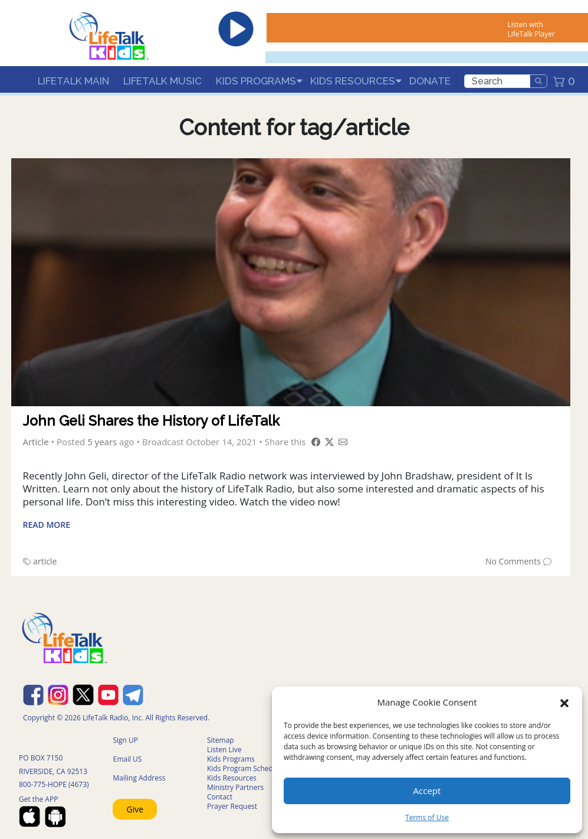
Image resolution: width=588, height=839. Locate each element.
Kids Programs (256, 81)
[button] (564, 702)
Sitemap (220, 740)
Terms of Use (427, 817)
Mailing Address (139, 778)
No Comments (513, 561)
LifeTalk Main (73, 81)
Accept (427, 790)
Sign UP (125, 740)
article (45, 561)
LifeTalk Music (162, 81)
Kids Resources (352, 81)
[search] (497, 81)
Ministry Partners (235, 787)
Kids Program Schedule (245, 768)
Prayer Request (232, 806)
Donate (430, 81)
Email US (127, 759)
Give (134, 809)
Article (36, 442)
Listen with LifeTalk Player (531, 29)
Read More (47, 524)
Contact (219, 797)
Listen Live (224, 750)
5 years (102, 442)
